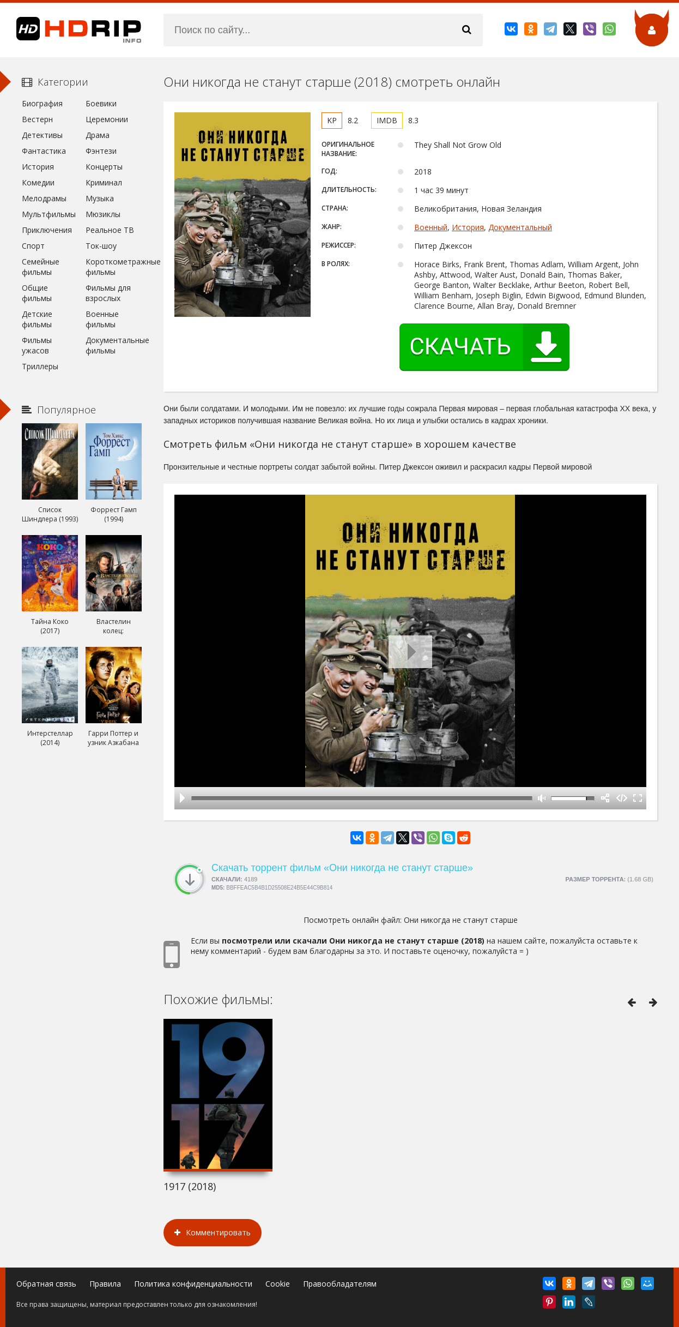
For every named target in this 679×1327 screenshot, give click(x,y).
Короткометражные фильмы (114, 266)
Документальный (520, 227)
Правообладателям (340, 1283)
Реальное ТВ (110, 230)
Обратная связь (46, 1283)
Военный (430, 227)
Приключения (47, 230)
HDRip (71, 30)
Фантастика (44, 151)
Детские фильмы (37, 319)
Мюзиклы (103, 214)
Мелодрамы (44, 198)
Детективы (42, 135)
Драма (98, 135)
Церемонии (107, 119)
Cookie (277, 1283)
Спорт (33, 246)
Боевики (101, 103)
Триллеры (40, 366)
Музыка (100, 198)
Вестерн (37, 119)
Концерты (104, 166)
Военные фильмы (102, 319)
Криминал (104, 182)
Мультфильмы (49, 214)
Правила (105, 1283)
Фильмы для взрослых (108, 293)
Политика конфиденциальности (193, 1283)
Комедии (38, 182)
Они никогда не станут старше (461, 920)
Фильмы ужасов (37, 345)
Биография (42, 103)
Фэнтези (101, 151)
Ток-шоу (101, 246)
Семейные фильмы (40, 266)
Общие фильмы (37, 293)
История (468, 227)
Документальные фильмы (114, 345)
